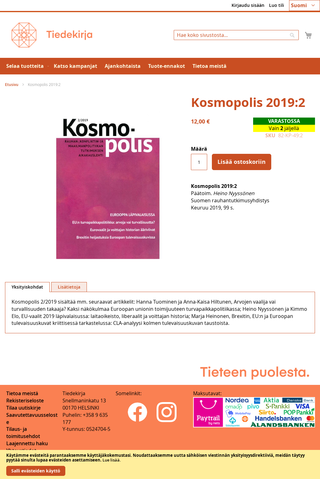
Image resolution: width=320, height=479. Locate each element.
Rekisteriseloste (25, 400)
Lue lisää (111, 460)
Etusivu (11, 84)
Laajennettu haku (27, 443)
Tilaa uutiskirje (23, 407)
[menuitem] (26, 66)
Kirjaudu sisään (248, 5)
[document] (160, 464)
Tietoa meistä (22, 393)
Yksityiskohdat (27, 287)
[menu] (160, 66)
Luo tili (276, 5)
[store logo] (52, 35)
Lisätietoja (69, 287)
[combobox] (236, 35)
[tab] (27, 287)
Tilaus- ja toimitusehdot (23, 433)
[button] (304, 5)
